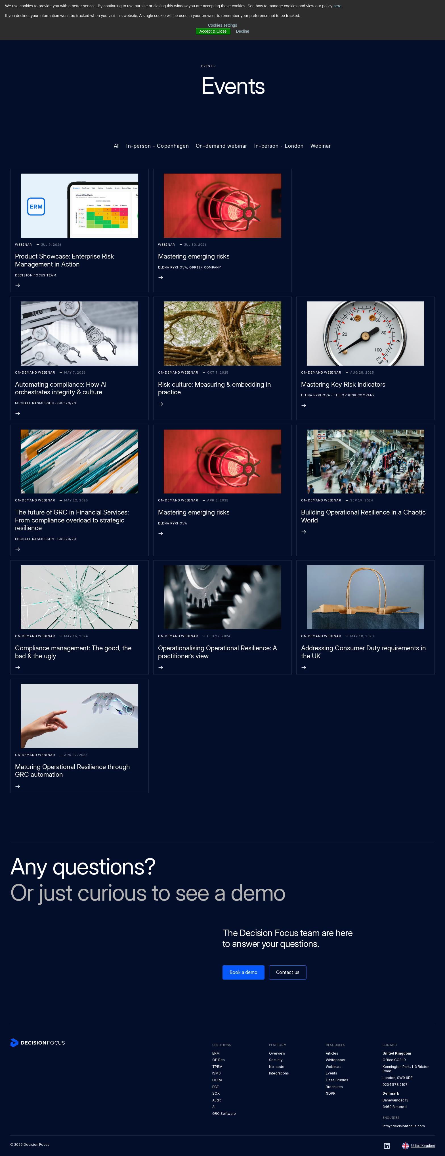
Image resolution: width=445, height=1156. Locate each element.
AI (213, 1107)
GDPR (330, 1093)
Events (331, 1073)
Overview (277, 1053)
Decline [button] (242, 31)
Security (276, 1060)
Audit (216, 1100)
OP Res (218, 1060)
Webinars (333, 1067)
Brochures (334, 1087)
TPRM (217, 1067)
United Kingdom (423, 1145)
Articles (332, 1053)
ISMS (216, 1073)
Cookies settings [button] (222, 25)
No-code (276, 1067)
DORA (217, 1080)
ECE (215, 1087)
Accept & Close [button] (213, 31)
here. (338, 6)
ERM (216, 1053)
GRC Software (224, 1113)
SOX (216, 1093)
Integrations (279, 1073)
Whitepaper (335, 1060)
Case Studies (337, 1080)
